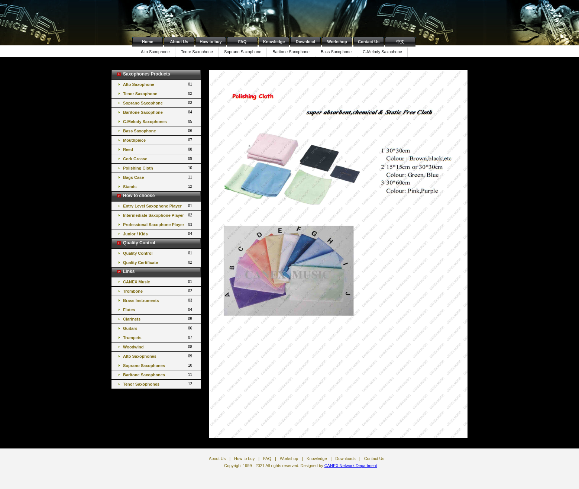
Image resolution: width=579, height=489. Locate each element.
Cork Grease (158, 158)
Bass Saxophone (336, 51)
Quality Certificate (158, 262)
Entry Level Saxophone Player (158, 206)
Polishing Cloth (158, 168)
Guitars (158, 328)
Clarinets (158, 319)
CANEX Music (158, 281)
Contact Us (368, 41)
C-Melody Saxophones (158, 121)
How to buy (210, 41)
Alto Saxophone (155, 51)
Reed (158, 149)
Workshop (337, 41)
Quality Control (158, 253)
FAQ (242, 41)
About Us (179, 41)
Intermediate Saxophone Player (158, 215)
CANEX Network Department (350, 465)
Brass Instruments (158, 300)
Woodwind (158, 347)
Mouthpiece (158, 140)
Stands (158, 186)
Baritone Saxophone (291, 51)
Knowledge (274, 41)
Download (306, 41)
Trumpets (158, 337)
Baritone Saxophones (158, 374)
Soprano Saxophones (158, 365)
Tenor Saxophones (158, 384)
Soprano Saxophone (242, 51)
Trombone (158, 291)
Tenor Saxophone (197, 51)
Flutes (158, 309)
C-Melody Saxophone (382, 51)
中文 (400, 41)
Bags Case (158, 177)
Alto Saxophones (158, 356)
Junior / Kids (158, 234)
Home (147, 41)
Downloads (345, 458)
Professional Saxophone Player (158, 224)
